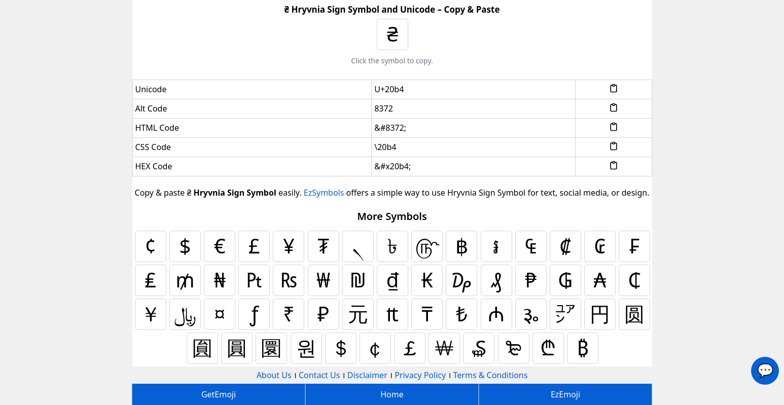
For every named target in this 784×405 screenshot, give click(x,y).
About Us (274, 375)
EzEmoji (565, 394)
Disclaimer (367, 375)
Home (392, 394)
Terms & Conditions (490, 375)
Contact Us (319, 375)
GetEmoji (218, 394)
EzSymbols (324, 192)
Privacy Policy (420, 375)
